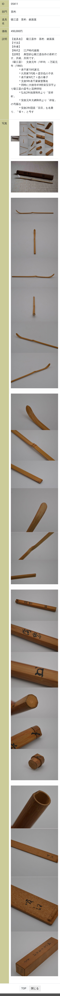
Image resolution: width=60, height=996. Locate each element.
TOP (23, 988)
